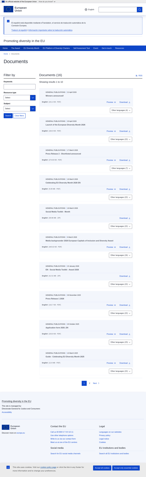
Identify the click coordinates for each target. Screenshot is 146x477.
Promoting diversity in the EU (16, 401)
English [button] (89, 9)
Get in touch (107, 48)
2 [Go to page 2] (89, 383)
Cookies (102, 442)
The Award (15, 48)
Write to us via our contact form (63, 439)
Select (7, 98)
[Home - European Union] (15, 9)
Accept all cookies (102, 468)
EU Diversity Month (31, 48)
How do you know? (47, 2)
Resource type (10, 93)
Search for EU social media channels (65, 454)
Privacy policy (104, 435)
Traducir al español (19, 30)
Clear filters (19, 116)
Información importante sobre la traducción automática (50, 30)
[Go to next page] (96, 383)
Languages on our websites (110, 432)
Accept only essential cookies (126, 468)
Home (5, 48)
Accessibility (7, 412)
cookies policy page (48, 467)
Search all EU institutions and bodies (114, 454)
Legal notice (104, 439)
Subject (7, 104)
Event (95, 48)
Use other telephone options (62, 435)
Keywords (8, 82)
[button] (111, 102)
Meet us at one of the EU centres (64, 442)
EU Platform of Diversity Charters (56, 48)
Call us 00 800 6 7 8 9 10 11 (62, 432)
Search (8, 116)
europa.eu (21, 433)
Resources (119, 48)
